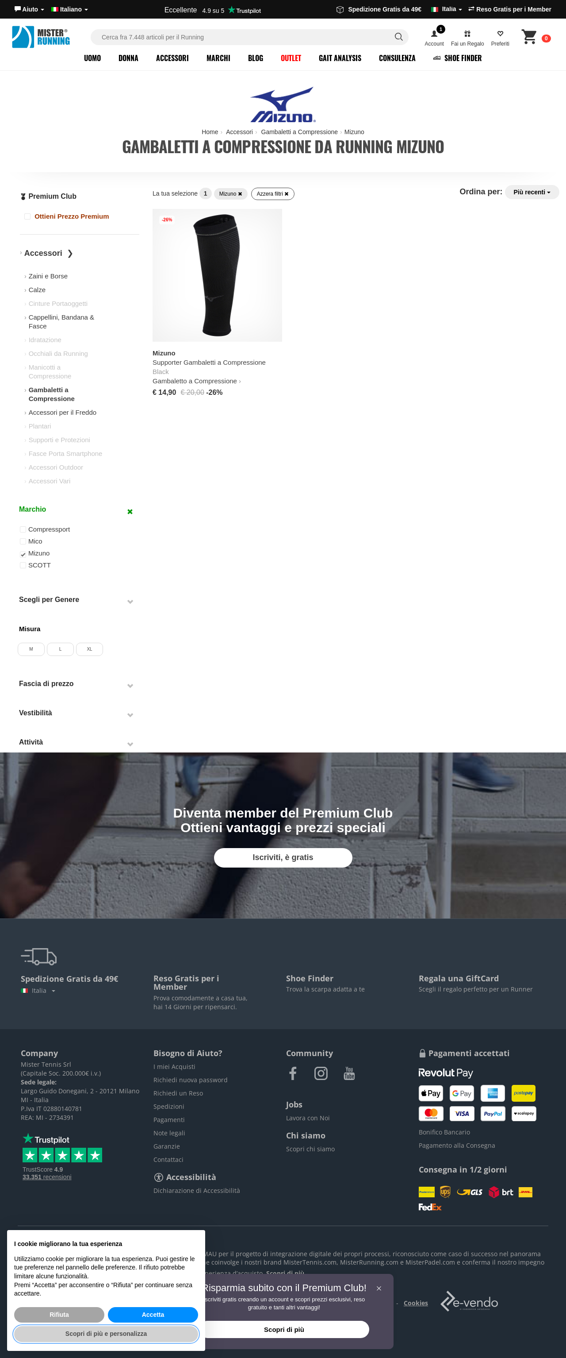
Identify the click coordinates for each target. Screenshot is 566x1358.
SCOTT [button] (35, 565)
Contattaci (168, 1159)
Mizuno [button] (35, 553)
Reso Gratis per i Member (509, 9)
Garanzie (166, 1146)
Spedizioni (168, 1106)
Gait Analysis (340, 58)
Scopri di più (284, 1329)
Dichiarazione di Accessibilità (196, 1190)
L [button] (60, 649)
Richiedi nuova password (190, 1080)
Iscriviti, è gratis (282, 857)
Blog (255, 58)
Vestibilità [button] (35, 713)
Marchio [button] (32, 509)
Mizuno (230, 194)
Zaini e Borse (48, 276)
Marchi (218, 58)
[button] (29, 9)
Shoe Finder (457, 58)
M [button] (31, 649)
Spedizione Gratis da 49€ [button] (399, 9)
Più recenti (532, 192)
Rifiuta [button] (59, 1314)
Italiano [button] (69, 9)
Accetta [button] (153, 1314)
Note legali (169, 1133)
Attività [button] (31, 742)
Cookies (416, 1303)
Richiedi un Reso (178, 1093)
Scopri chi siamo (310, 1149)
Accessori (172, 58)
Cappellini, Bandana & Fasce (61, 321)
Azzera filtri (273, 194)
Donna (128, 58)
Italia (38, 990)
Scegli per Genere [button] (49, 599)
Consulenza (397, 58)
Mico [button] (31, 541)
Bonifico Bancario (444, 1132)
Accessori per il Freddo (62, 412)
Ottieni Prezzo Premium (66, 216)
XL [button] (89, 649)
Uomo (92, 58)
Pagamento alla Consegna (457, 1145)
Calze (37, 289)
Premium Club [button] (48, 196)
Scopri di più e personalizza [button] (106, 1333)
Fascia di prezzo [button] (46, 683)
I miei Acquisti (174, 1066)
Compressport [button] (45, 529)
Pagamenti (169, 1119)
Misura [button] (29, 629)
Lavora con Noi (308, 1118)
